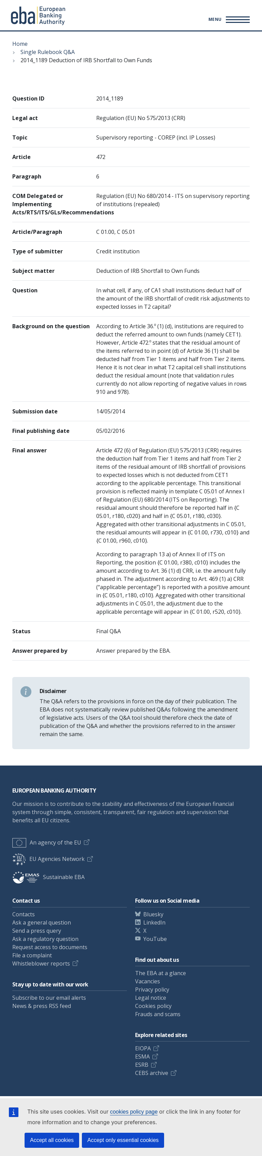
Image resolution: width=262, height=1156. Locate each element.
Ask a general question (41, 922)
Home (20, 44)
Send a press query (36, 930)
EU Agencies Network (48, 859)
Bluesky (153, 914)
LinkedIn (154, 922)
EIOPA (143, 1048)
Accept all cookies (52, 1140)
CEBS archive (151, 1073)
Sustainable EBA (48, 877)
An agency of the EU (46, 842)
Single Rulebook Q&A (47, 52)
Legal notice (150, 997)
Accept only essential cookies (123, 1140)
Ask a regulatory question (45, 939)
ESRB (141, 1064)
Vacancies (147, 981)
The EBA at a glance (160, 973)
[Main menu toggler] (228, 19)
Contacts (23, 914)
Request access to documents (49, 947)
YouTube (155, 939)
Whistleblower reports (41, 963)
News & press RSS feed (41, 1006)
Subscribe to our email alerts (49, 997)
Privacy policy (152, 989)
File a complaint (32, 955)
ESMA (142, 1056)
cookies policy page (134, 1112)
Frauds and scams (157, 1014)
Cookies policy (153, 1006)
